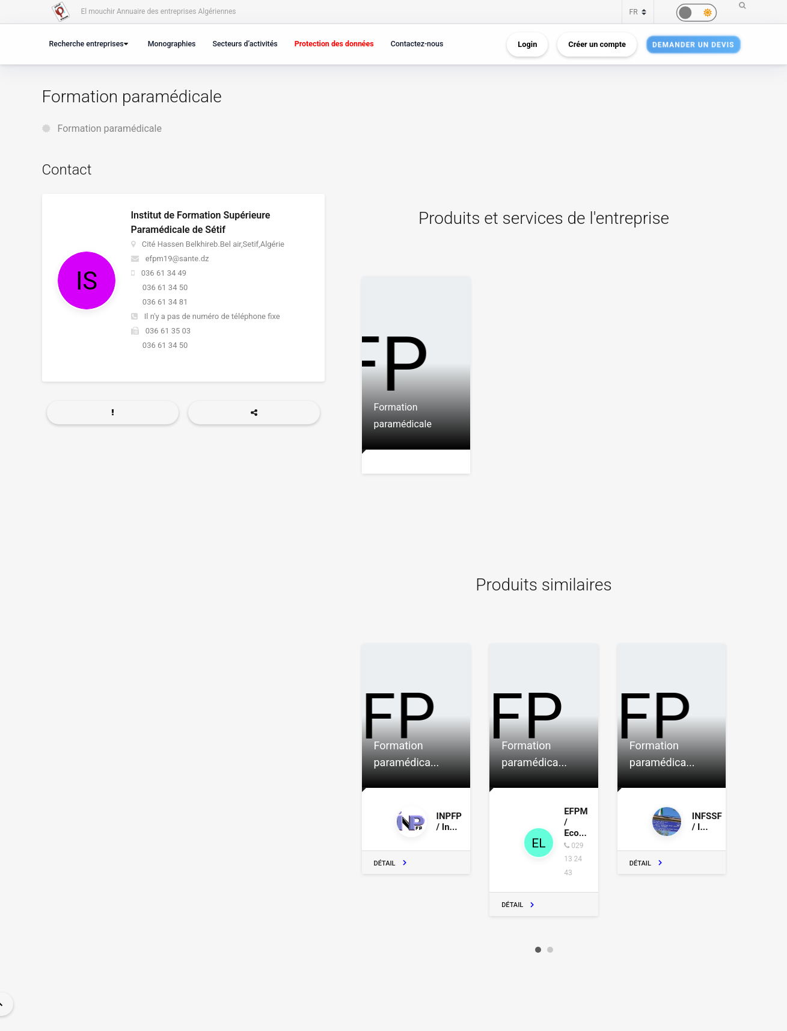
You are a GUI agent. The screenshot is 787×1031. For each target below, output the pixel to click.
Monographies (172, 43)
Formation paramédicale (109, 128)
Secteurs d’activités (244, 43)
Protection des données (334, 43)
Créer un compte (597, 44)
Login (527, 44)
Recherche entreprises (86, 43)
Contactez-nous (417, 43)
